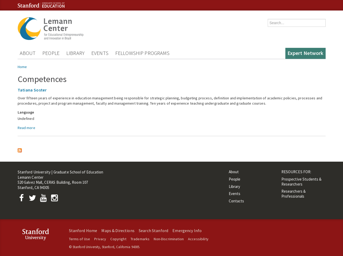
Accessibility (198, 239)
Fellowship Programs (142, 53)
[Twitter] (33, 199)
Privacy (100, 239)
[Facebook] (23, 199)
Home (22, 66)
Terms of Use (79, 239)
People (50, 53)
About (28, 53)
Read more (26, 127)
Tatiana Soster (32, 90)
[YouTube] (44, 199)
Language (26, 112)
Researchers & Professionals (293, 194)
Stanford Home (83, 230)
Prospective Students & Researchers (301, 182)
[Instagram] (56, 199)
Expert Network (305, 53)
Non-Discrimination (169, 239)
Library (75, 53)
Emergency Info (187, 230)
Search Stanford (153, 230)
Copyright (118, 239)
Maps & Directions (117, 230)
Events (99, 53)
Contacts (236, 200)
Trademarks (140, 239)
